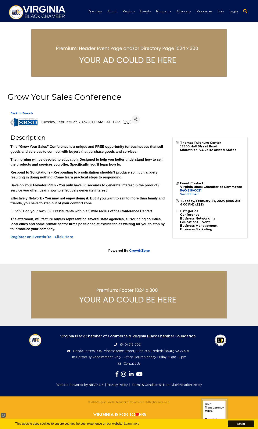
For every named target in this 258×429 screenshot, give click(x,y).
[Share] (135, 119)
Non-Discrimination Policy (182, 385)
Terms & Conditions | (147, 385)
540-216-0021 (191, 190)
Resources (204, 11)
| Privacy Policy (116, 385)
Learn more (131, 423)
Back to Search (21, 113)
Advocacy (183, 11)
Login (233, 11)
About (112, 11)
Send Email (189, 194)
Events (145, 11)
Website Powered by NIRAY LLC (80, 385)
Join (221, 11)
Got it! (241, 423)
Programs (163, 11)
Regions (129, 11)
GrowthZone (139, 250)
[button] (242, 11)
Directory (95, 11)
